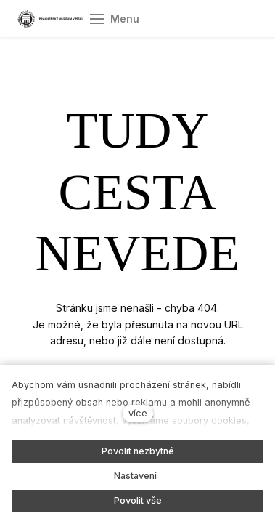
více (137, 413)
